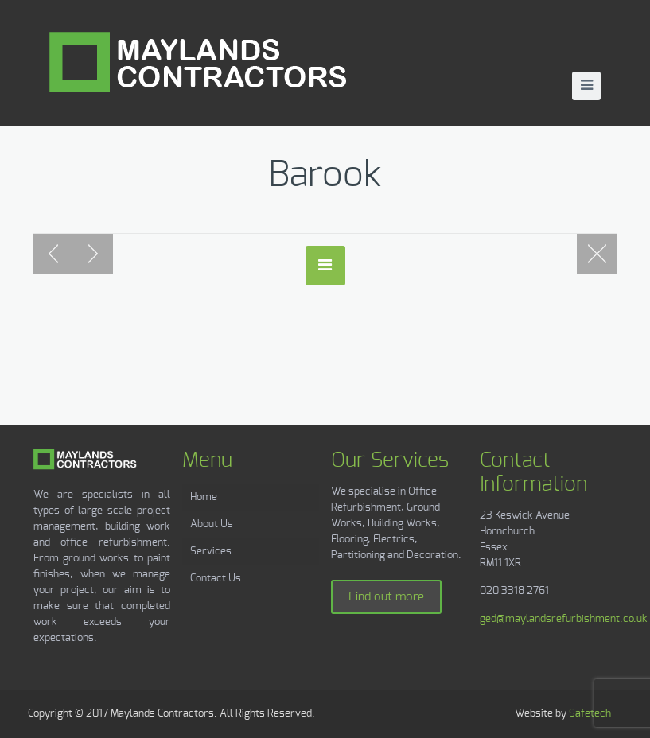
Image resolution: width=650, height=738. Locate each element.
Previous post (53, 254)
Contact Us (215, 578)
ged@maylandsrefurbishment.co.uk (564, 619)
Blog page (597, 254)
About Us (211, 524)
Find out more (386, 597)
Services (211, 551)
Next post (93, 254)
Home (203, 497)
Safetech (590, 714)
